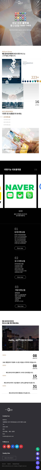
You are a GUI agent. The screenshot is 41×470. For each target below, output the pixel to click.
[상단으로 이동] (37, 463)
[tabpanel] (20, 140)
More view (20, 248)
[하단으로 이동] (37, 467)
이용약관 (9, 464)
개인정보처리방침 (15, 464)
